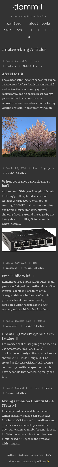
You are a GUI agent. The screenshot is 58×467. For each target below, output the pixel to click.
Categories (37, 454)
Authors (11, 454)
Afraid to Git (12, 73)
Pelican (41, 461)
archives (13, 23)
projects (11, 66)
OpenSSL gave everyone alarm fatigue (28, 336)
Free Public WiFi (19, 275)
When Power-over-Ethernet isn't (26, 183)
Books (46, 23)
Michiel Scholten (32, 66)
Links (6, 30)
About (33, 23)
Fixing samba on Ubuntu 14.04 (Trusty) (28, 403)
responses (11, 267)
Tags (48, 454)
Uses (18, 30)
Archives (23, 454)
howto (48, 388)
